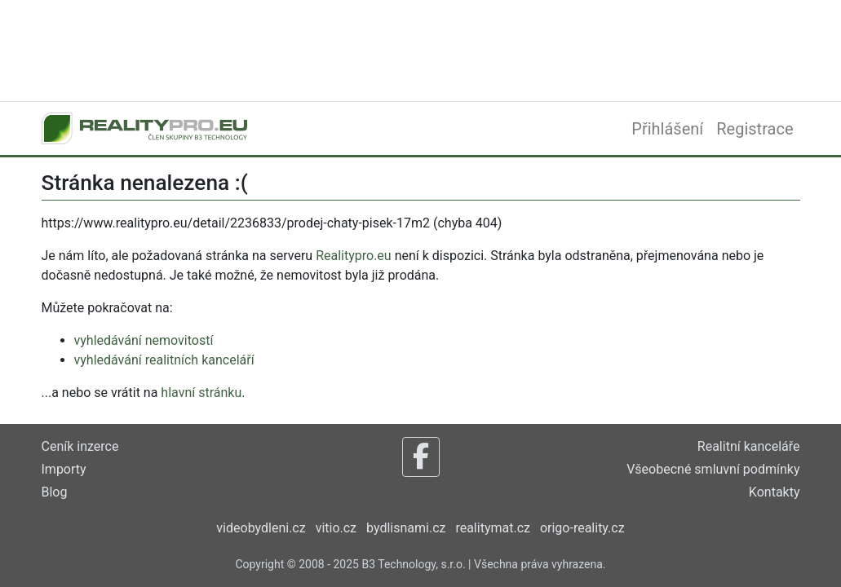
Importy (64, 469)
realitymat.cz (492, 528)
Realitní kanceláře (748, 446)
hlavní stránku (201, 392)
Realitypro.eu (354, 255)
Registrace (754, 129)
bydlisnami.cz (405, 528)
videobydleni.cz (260, 528)
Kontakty (774, 492)
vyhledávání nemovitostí (144, 340)
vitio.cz (336, 528)
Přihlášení (667, 129)
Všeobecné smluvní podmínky (712, 469)
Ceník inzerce (80, 446)
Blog (55, 492)
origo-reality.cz (582, 528)
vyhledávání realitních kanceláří (164, 360)
